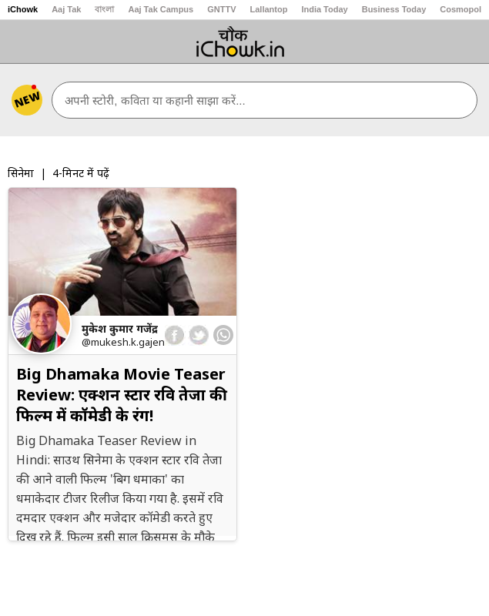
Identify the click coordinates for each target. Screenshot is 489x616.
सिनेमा (21, 173)
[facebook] (175, 335)
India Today (324, 9)
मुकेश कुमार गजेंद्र (120, 328)
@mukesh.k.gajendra (131, 342)
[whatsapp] (223, 335)
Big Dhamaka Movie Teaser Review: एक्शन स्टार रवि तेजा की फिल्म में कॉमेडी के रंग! (121, 394)
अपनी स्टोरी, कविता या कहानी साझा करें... (155, 100)
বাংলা (104, 9)
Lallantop (269, 9)
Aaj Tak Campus (160, 9)
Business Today (394, 9)
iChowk (23, 9)
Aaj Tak (66, 9)
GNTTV (221, 9)
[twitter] (198, 335)
